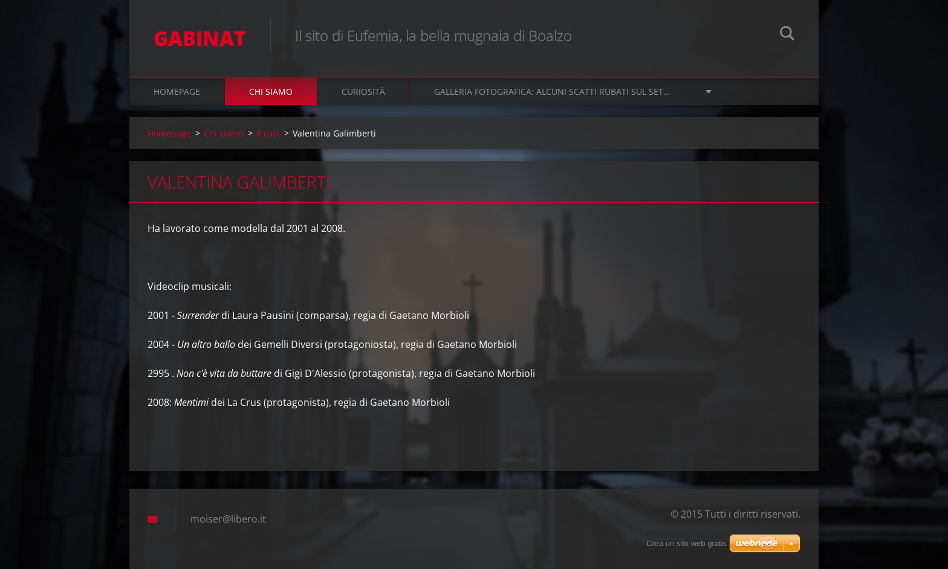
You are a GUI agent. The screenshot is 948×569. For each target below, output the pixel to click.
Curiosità (363, 91)
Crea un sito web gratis (686, 543)
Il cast (268, 133)
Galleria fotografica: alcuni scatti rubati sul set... (552, 91)
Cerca (787, 35)
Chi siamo (271, 91)
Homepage (177, 91)
